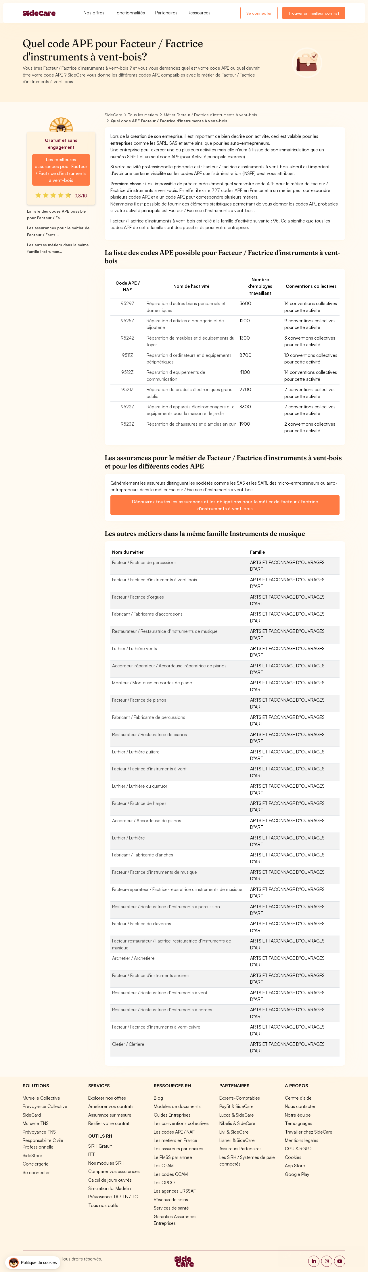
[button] (32, 1262)
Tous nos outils (103, 1205)
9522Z (127, 407)
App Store (295, 1165)
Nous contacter (300, 1106)
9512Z (127, 372)
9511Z (127, 355)
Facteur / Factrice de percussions (144, 562)
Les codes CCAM (171, 1174)
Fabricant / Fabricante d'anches (142, 855)
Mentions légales (301, 1140)
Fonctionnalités (130, 13)
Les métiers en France (175, 1140)
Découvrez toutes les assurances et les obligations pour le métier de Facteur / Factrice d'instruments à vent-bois (225, 505)
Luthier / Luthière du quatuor (139, 786)
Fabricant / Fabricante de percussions (148, 717)
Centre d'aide (298, 1098)
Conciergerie (36, 1164)
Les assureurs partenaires (178, 1148)
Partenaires (166, 13)
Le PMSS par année (173, 1157)
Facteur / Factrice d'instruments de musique (154, 872)
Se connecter (259, 13)
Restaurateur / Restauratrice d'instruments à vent (159, 992)
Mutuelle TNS (36, 1123)
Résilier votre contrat (108, 1123)
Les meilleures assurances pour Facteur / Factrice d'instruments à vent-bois (61, 170)
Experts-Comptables (239, 1098)
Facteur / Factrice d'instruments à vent (149, 769)
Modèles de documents (177, 1106)
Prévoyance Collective (45, 1106)
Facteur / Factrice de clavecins (141, 923)
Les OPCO (164, 1182)
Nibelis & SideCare (237, 1123)
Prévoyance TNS (39, 1132)
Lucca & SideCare (236, 1115)
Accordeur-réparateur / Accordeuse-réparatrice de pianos (169, 666)
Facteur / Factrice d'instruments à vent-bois (154, 579)
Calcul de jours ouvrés (110, 1180)
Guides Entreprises (172, 1115)
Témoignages (298, 1123)
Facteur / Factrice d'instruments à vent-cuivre (156, 1027)
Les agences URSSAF (175, 1191)
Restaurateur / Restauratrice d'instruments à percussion (166, 906)
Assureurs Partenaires (240, 1148)
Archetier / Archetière (133, 958)
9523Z (127, 424)
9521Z (127, 389)
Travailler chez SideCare (308, 1132)
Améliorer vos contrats (110, 1106)
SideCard (32, 1115)
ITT (91, 1154)
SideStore (32, 1155)
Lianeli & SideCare (237, 1140)
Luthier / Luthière (128, 838)
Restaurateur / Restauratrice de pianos (149, 734)
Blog (158, 1098)
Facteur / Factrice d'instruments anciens (150, 975)
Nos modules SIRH (106, 1163)
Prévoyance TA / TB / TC (113, 1196)
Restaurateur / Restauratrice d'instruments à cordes (162, 1009)
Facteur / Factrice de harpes (139, 803)
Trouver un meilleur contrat (313, 13)
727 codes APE (227, 190)
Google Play (297, 1174)
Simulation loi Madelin (109, 1188)
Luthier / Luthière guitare (136, 752)
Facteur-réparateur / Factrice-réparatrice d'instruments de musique (177, 889)
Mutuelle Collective (41, 1098)
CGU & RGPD (298, 1148)
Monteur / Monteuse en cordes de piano (152, 682)
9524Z (128, 338)
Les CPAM (164, 1165)
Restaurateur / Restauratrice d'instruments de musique (165, 631)
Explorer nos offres (107, 1098)
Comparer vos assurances (114, 1171)
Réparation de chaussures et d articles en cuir (191, 424)
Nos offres (94, 13)
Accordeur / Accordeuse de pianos (146, 820)
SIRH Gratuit (100, 1146)
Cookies (293, 1157)
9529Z (128, 303)
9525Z (127, 320)
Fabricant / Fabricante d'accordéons (147, 614)
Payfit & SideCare (236, 1106)
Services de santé (171, 1208)
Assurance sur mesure (109, 1115)
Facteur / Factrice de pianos (139, 700)
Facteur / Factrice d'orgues (138, 597)
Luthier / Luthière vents (134, 648)
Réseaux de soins (171, 1199)
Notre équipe (298, 1115)
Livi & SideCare (234, 1132)
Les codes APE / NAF (174, 1132)
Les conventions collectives (181, 1123)
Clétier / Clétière (128, 1044)
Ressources (199, 13)
